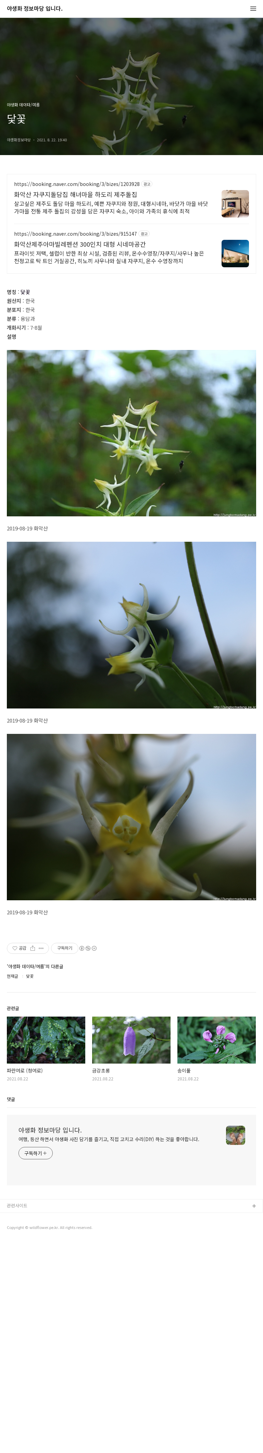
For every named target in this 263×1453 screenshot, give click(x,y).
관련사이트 (17, 1416)
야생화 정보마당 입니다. (35, 8)
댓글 (11, 1309)
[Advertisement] (131, 234)
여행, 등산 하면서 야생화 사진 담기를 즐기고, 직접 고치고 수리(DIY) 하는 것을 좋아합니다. (108, 1349)
